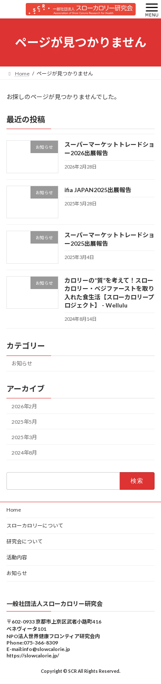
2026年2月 (24, 406)
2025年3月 (24, 437)
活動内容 (16, 557)
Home (13, 509)
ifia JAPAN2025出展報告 (97, 189)
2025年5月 (24, 421)
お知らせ (22, 363)
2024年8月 (24, 452)
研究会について (24, 541)
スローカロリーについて (34, 525)
